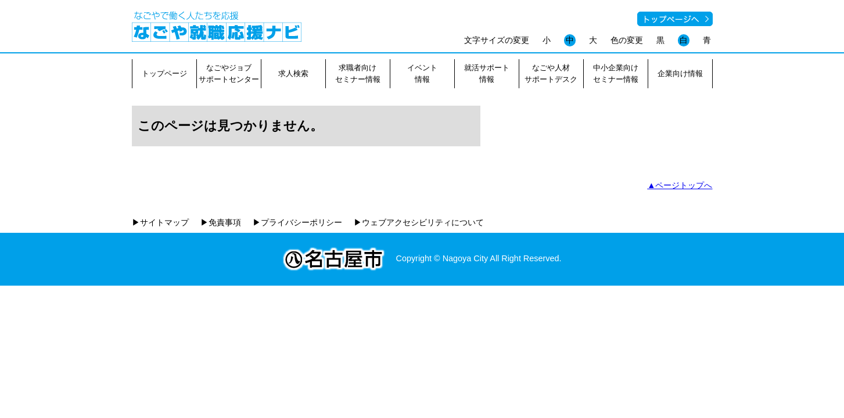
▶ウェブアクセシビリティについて (419, 222)
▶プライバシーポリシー (297, 222)
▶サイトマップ (160, 222)
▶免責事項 (220, 222)
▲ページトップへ (679, 185)
